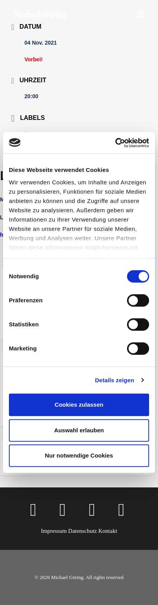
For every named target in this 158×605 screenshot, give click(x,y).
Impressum (54, 531)
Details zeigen (114, 380)
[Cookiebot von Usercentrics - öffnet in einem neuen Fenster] (115, 143)
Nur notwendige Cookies (79, 455)
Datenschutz (82, 531)
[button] (140, 14)
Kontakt (107, 531)
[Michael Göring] (40, 14)
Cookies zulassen (79, 404)
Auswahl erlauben (79, 430)
